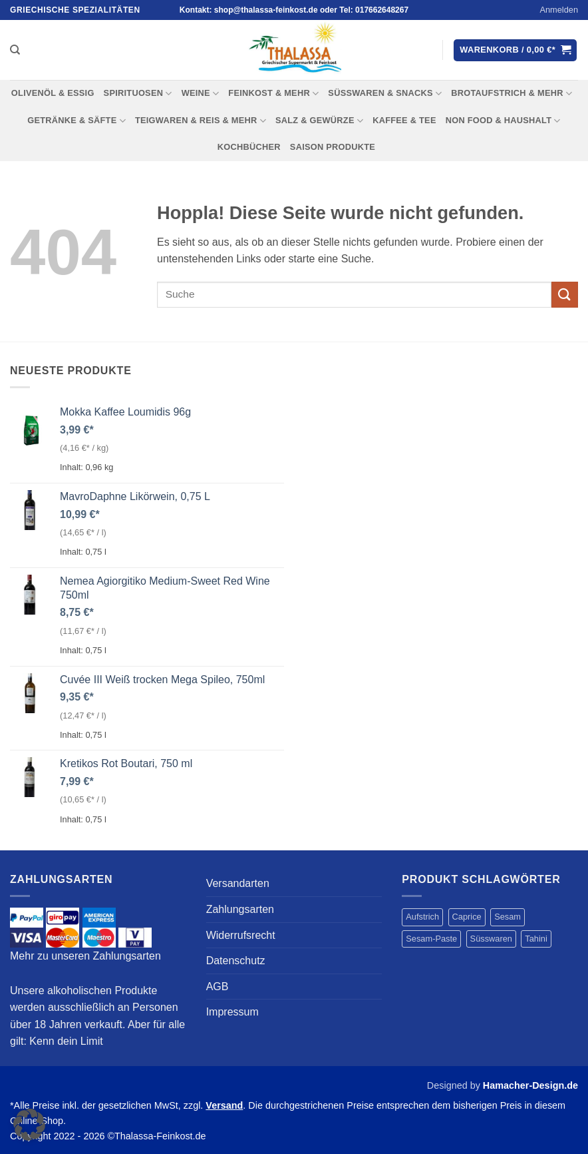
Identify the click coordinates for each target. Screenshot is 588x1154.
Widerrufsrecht (240, 935)
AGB (217, 986)
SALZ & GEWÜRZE (319, 121)
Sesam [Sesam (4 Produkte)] (507, 917)
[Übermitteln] (564, 295)
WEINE (201, 93)
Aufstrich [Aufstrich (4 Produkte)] (422, 917)
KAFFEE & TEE (404, 120)
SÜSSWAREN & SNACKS (385, 93)
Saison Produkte (332, 147)
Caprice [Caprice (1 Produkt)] (467, 917)
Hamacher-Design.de (530, 1085)
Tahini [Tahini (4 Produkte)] (536, 939)
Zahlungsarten (240, 909)
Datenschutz (235, 960)
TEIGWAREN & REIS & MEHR (200, 121)
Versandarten (237, 883)
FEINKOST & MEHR (273, 93)
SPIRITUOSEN (138, 93)
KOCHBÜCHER (249, 147)
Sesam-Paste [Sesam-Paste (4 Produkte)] (431, 939)
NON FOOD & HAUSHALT (503, 121)
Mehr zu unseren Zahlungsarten (85, 956)
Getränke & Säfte (76, 121)
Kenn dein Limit (65, 1041)
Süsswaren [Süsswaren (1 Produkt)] (491, 939)
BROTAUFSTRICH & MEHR (511, 93)
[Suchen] (15, 50)
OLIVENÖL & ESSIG (52, 93)
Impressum (232, 1011)
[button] (558, 10)
